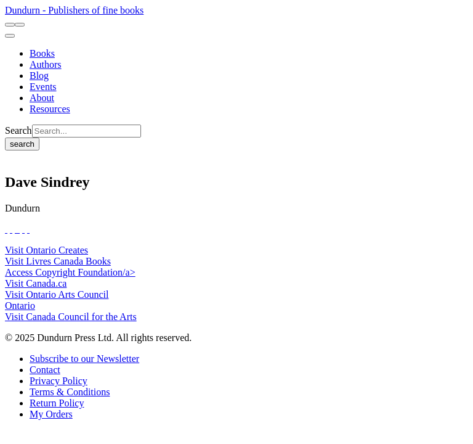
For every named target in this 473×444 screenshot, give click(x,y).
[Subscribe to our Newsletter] (84, 358)
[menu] (10, 36)
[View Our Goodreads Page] (28, 229)
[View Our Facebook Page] (6, 229)
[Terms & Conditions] (70, 392)
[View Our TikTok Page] (16, 229)
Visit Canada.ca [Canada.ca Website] (36, 283)
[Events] (43, 86)
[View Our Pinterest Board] (23, 229)
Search (18, 130)
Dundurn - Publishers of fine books (74, 10)
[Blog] (39, 75)
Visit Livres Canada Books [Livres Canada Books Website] (58, 261)
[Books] (42, 53)
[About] (42, 97)
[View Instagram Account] (18, 229)
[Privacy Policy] (58, 381)
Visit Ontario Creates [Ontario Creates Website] (46, 250)
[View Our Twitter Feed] (11, 229)
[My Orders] (51, 414)
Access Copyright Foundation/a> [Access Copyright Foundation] (70, 272)
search (22, 144)
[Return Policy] (57, 403)
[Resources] (50, 109)
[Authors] (46, 64)
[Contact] (45, 369)
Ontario (20, 305)
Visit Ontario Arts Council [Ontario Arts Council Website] (56, 294)
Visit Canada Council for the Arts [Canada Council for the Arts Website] (71, 316)
